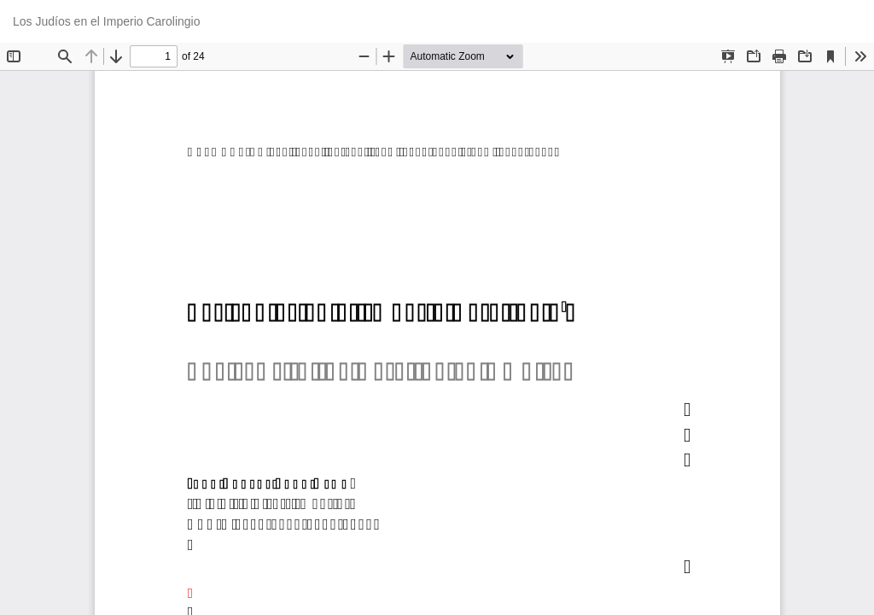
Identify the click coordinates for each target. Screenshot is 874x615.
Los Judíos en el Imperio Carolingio (106, 21)
